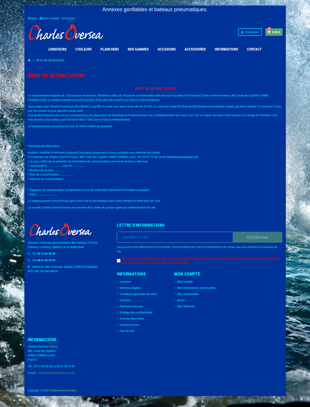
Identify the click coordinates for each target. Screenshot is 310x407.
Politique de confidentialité (136, 312)
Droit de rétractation (132, 318)
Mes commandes (188, 294)
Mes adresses (186, 306)
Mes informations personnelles (196, 287)
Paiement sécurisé (131, 306)
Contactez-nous (129, 324)
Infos (32, 18)
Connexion (249, 32)
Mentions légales (130, 287)
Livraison (125, 281)
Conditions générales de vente (138, 294)
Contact (68, 18)
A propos (125, 300)
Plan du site (127, 331)
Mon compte (49, 18)
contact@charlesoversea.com (56, 372)
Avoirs (181, 300)
